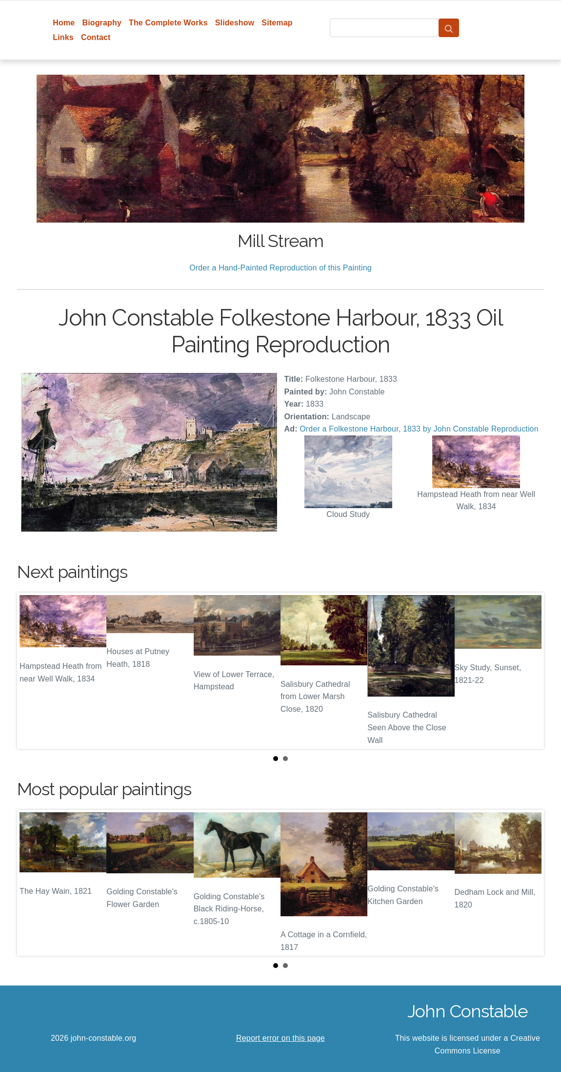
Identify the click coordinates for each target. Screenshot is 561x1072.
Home (64, 23)
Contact (96, 37)
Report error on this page (280, 1038)
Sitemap (276, 23)
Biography (101, 23)
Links (63, 37)
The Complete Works (168, 23)
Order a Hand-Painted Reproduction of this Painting (280, 268)
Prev (32, 671)
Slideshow (235, 23)
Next (529, 671)
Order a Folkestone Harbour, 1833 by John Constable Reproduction (419, 429)
